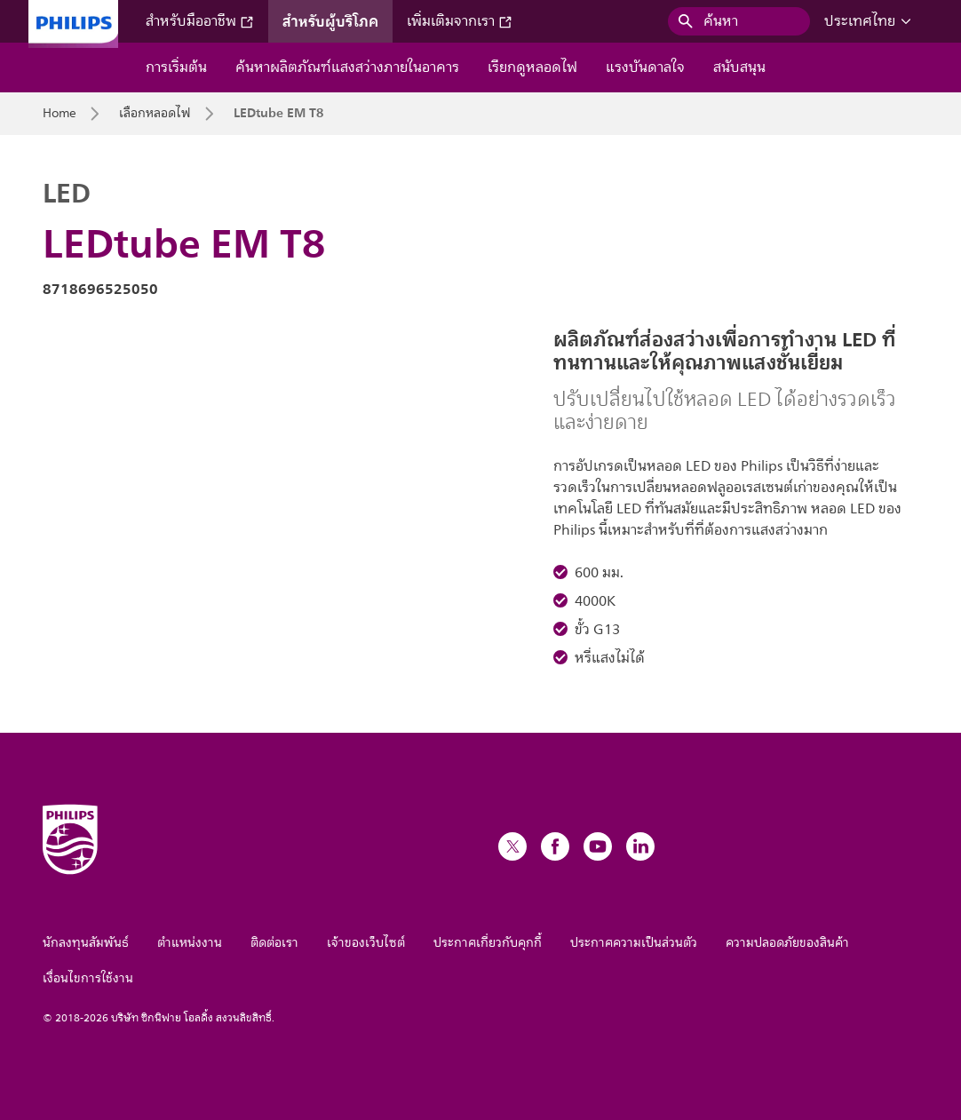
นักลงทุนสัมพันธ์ (86, 943)
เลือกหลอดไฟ (155, 114)
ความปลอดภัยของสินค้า (787, 943)
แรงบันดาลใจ (645, 67)
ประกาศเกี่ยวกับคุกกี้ (487, 943)
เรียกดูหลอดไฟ (532, 67)
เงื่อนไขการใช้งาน (88, 978)
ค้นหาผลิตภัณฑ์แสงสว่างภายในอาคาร (347, 67)
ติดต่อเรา (274, 943)
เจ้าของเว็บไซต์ (366, 943)
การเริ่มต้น (176, 67)
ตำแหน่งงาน (189, 943)
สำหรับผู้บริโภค (330, 21)
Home (59, 114)
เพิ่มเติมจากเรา (459, 21)
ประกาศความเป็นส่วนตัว (633, 943)
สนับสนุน (739, 67)
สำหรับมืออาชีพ (200, 21)
